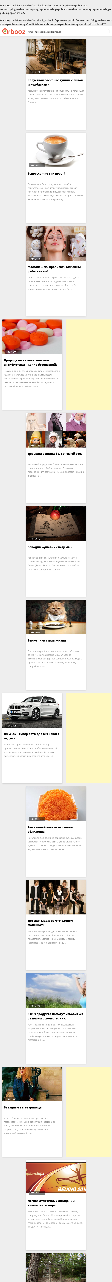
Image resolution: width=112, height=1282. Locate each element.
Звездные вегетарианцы (79, 640)
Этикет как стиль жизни (79, 360)
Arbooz (51, 1276)
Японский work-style (20, 827)
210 (62, 1258)
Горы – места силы (74, 1014)
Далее (73, 1258)
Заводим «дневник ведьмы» (26, 360)
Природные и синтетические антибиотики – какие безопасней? (82, 178)
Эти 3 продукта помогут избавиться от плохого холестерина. (22, 645)
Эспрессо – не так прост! (78, 80)
